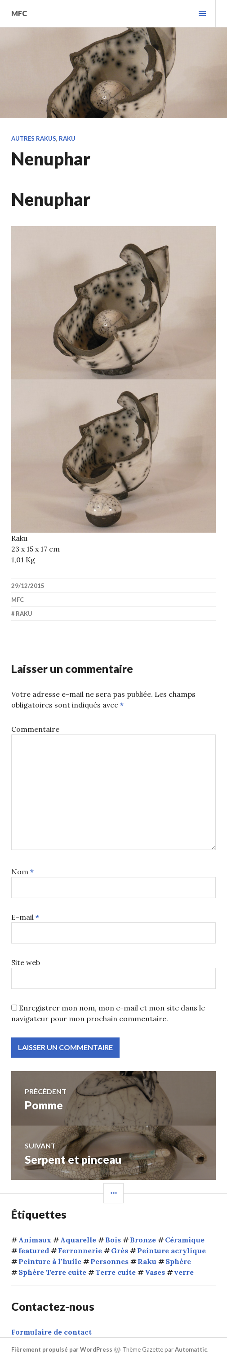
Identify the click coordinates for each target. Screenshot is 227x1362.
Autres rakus (33, 138)
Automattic (191, 1349)
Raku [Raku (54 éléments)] (147, 1261)
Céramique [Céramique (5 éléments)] (185, 1239)
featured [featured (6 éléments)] (33, 1250)
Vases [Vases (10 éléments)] (155, 1272)
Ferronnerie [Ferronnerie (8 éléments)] (80, 1250)
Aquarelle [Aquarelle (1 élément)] (78, 1239)
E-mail (25, 916)
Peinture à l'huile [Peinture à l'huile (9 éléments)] (49, 1261)
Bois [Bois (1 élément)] (113, 1239)
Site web (25, 962)
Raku (67, 138)
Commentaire (35, 729)
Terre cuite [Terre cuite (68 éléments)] (115, 1272)
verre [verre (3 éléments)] (184, 1272)
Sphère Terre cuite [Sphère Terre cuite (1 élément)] (52, 1272)
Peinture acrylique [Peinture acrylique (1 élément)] (171, 1250)
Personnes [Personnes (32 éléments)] (109, 1261)
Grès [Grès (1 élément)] (119, 1250)
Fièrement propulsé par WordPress (61, 1349)
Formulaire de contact (51, 1331)
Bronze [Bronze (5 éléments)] (143, 1239)
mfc (19, 13)
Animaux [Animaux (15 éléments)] (34, 1239)
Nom (22, 871)
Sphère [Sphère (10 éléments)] (178, 1261)
